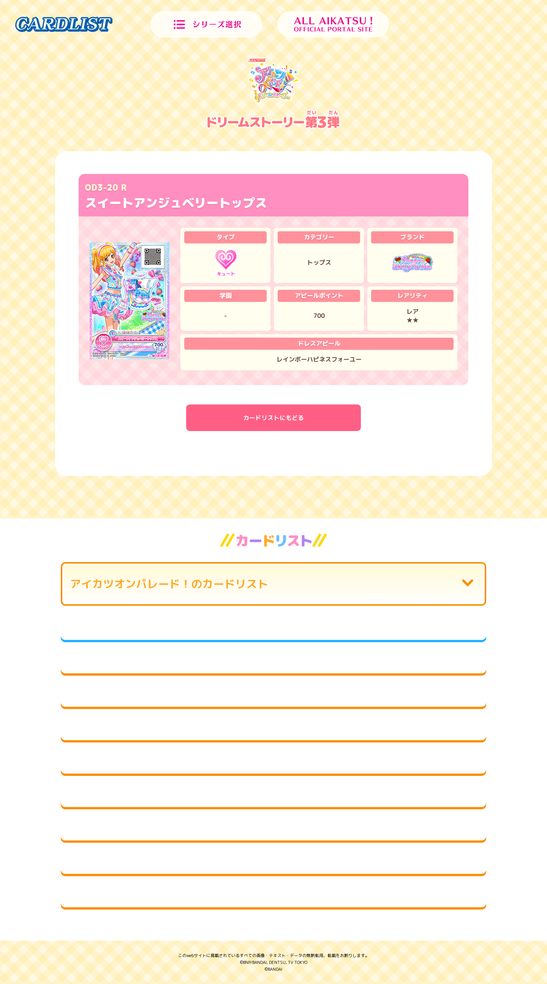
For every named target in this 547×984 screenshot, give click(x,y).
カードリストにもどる (273, 418)
